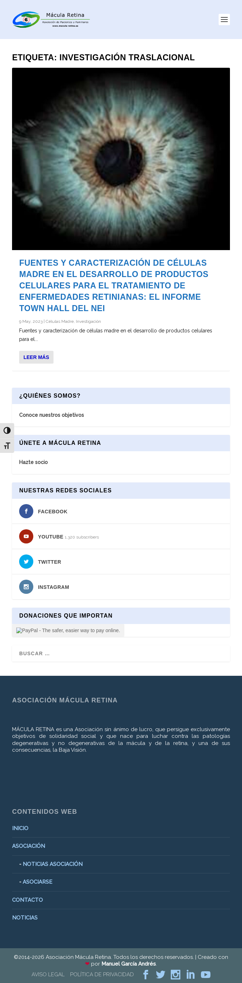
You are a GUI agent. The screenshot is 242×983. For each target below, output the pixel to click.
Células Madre (60, 321)
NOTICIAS (25, 918)
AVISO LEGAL (48, 974)
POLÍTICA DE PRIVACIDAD (102, 974)
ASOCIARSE (37, 882)
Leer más (36, 357)
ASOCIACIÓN (28, 846)
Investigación (88, 321)
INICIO (20, 828)
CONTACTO (27, 900)
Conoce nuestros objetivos (51, 415)
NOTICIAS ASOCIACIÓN (53, 864)
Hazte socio (33, 462)
